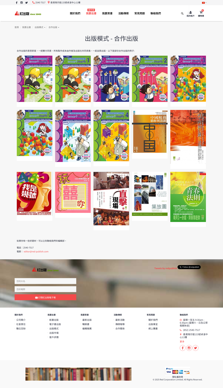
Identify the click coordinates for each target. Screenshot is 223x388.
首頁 (17, 27)
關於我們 (75, 13)
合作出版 (53, 27)
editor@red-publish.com (36, 251)
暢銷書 (85, 324)
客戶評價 (54, 337)
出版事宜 (153, 324)
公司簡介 (21, 319)
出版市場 (54, 332)
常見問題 (139, 13)
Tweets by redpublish (165, 268)
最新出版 (87, 319)
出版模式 (40, 27)
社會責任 (21, 324)
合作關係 (120, 328)
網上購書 (153, 328)
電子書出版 (55, 324)
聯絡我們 (155, 13)
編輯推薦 (87, 328)
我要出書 (91, 12)
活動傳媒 (123, 13)
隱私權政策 (177, 376)
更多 (182, 341)
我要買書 (107, 13)
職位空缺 (21, 328)
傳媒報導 (120, 324)
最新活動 (120, 319)
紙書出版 (54, 319)
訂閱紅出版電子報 (45, 297)
